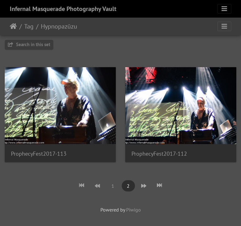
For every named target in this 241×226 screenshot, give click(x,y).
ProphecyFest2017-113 (39, 153)
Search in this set (29, 44)
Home (13, 26)
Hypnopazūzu (59, 26)
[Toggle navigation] (224, 8)
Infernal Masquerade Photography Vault (63, 9)
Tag (29, 26)
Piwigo (133, 210)
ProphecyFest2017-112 (159, 153)
